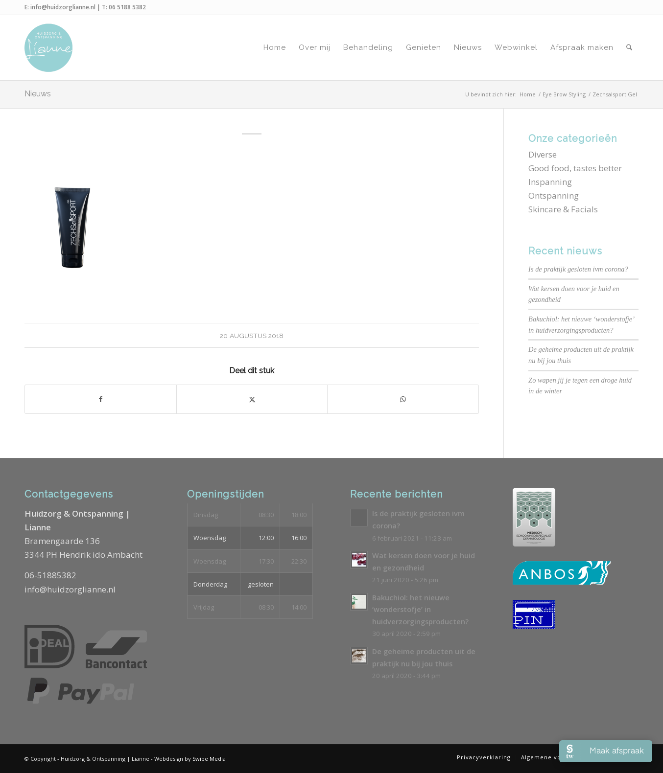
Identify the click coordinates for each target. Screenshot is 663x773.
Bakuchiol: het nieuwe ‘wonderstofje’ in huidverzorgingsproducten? (420, 609)
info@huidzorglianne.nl (62, 7)
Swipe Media (209, 758)
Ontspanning (553, 195)
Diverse (542, 154)
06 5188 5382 (127, 7)
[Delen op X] (252, 399)
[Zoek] (629, 47)
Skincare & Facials (563, 209)
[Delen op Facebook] (100, 399)
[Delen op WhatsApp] (403, 399)
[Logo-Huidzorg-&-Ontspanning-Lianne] (48, 47)
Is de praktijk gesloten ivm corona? (578, 269)
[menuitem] (274, 47)
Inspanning (550, 181)
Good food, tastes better (575, 168)
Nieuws (37, 93)
